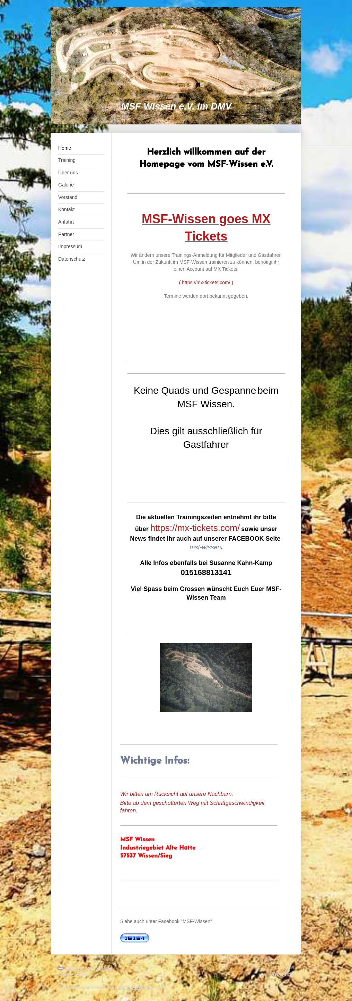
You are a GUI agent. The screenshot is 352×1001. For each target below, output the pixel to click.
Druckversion (75, 968)
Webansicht (282, 974)
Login (288, 967)
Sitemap (104, 968)
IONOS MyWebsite (134, 987)
